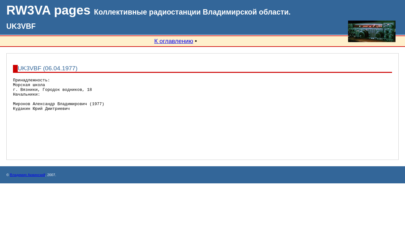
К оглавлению (173, 41)
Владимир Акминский (27, 189)
